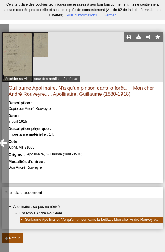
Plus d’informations (81, 15)
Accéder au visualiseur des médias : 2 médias (41, 79)
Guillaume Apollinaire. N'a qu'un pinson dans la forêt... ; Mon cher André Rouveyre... (92, 220)
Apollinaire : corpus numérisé (36, 207)
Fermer (110, 15)
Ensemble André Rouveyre (40, 213)
